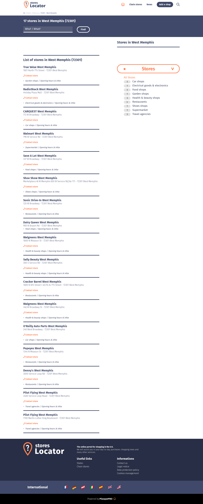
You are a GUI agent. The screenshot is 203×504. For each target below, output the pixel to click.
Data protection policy (128, 470)
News (149, 6)
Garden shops (136, 93)
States (80, 463)
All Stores (129, 77)
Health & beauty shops (142, 97)
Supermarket (136, 110)
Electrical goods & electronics (146, 85)
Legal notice (123, 466)
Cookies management (128, 473)
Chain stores (135, 6)
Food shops (135, 89)
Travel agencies (137, 114)
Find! (83, 29)
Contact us (122, 463)
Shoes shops (135, 105)
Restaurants (135, 101)
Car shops (134, 81)
